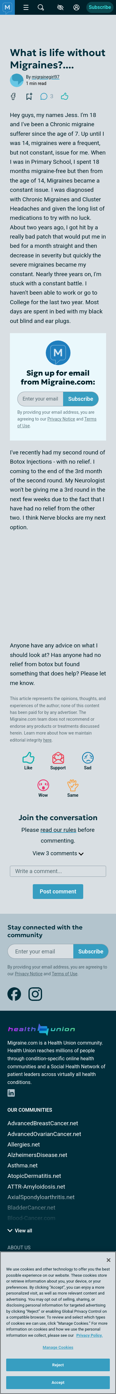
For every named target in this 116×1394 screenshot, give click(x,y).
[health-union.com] (41, 1029)
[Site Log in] (76, 7)
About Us (19, 1248)
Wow (40, 788)
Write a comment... (38, 871)
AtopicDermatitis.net (34, 1175)
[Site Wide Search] (40, 7)
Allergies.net (23, 1144)
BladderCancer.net (31, 1207)
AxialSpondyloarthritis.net (41, 1197)
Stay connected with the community (45, 931)
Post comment (58, 891)
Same (70, 788)
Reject (58, 1365)
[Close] (108, 1260)
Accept (58, 1382)
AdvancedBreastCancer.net (42, 1123)
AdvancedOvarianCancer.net (44, 1134)
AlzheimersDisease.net (37, 1154)
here (47, 740)
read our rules (58, 829)
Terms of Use (64, 973)
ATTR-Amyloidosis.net (36, 1186)
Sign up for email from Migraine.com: (58, 378)
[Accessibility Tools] (60, 7)
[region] (58, 1322)
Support (56, 760)
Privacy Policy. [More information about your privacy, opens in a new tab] (89, 1335)
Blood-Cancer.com (31, 1218)
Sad (84, 760)
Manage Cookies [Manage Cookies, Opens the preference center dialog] (58, 1347)
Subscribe (100, 7)
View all (19, 1231)
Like (25, 760)
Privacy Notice (61, 419)
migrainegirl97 (45, 77)
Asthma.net (22, 1165)
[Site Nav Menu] (26, 7)
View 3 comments (57, 853)
